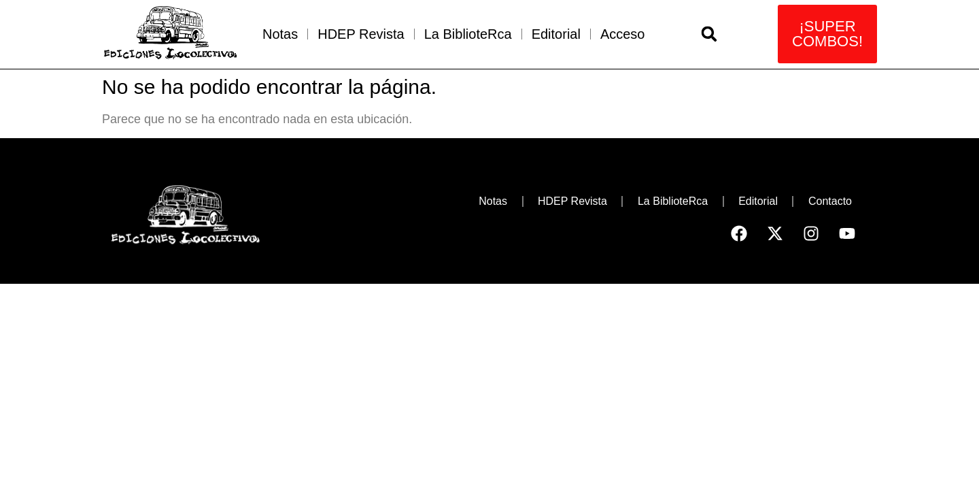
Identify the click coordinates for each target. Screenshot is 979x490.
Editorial (556, 34)
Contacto (830, 201)
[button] (709, 34)
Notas (280, 34)
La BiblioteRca (468, 34)
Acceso (622, 34)
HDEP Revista (360, 34)
